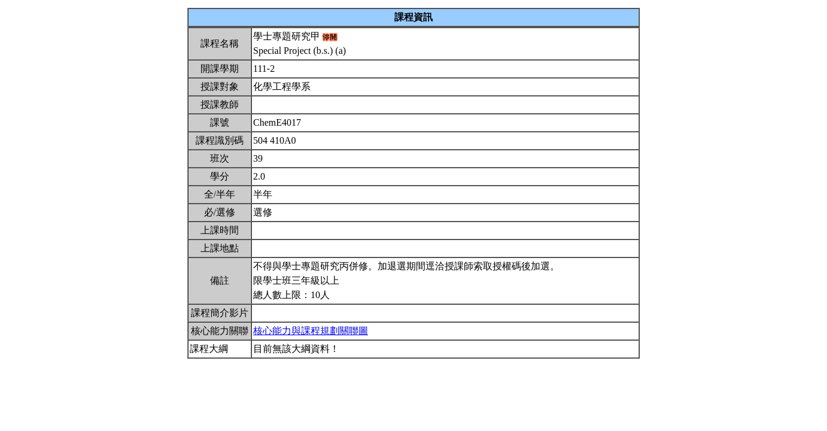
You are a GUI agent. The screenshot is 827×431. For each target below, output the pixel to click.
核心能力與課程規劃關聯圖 (310, 331)
